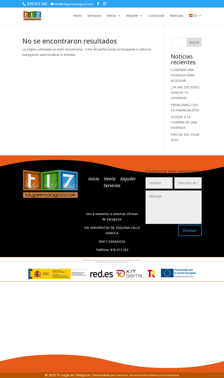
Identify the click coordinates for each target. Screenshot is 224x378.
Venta (111, 16)
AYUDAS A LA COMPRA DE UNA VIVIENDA (184, 122)
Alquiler (132, 16)
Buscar (194, 42)
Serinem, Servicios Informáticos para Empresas (147, 375)
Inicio (77, 16)
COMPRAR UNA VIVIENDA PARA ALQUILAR (182, 75)
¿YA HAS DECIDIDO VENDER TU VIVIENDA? (185, 92)
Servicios (94, 16)
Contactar (156, 16)
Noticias (176, 16)
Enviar (190, 230)
